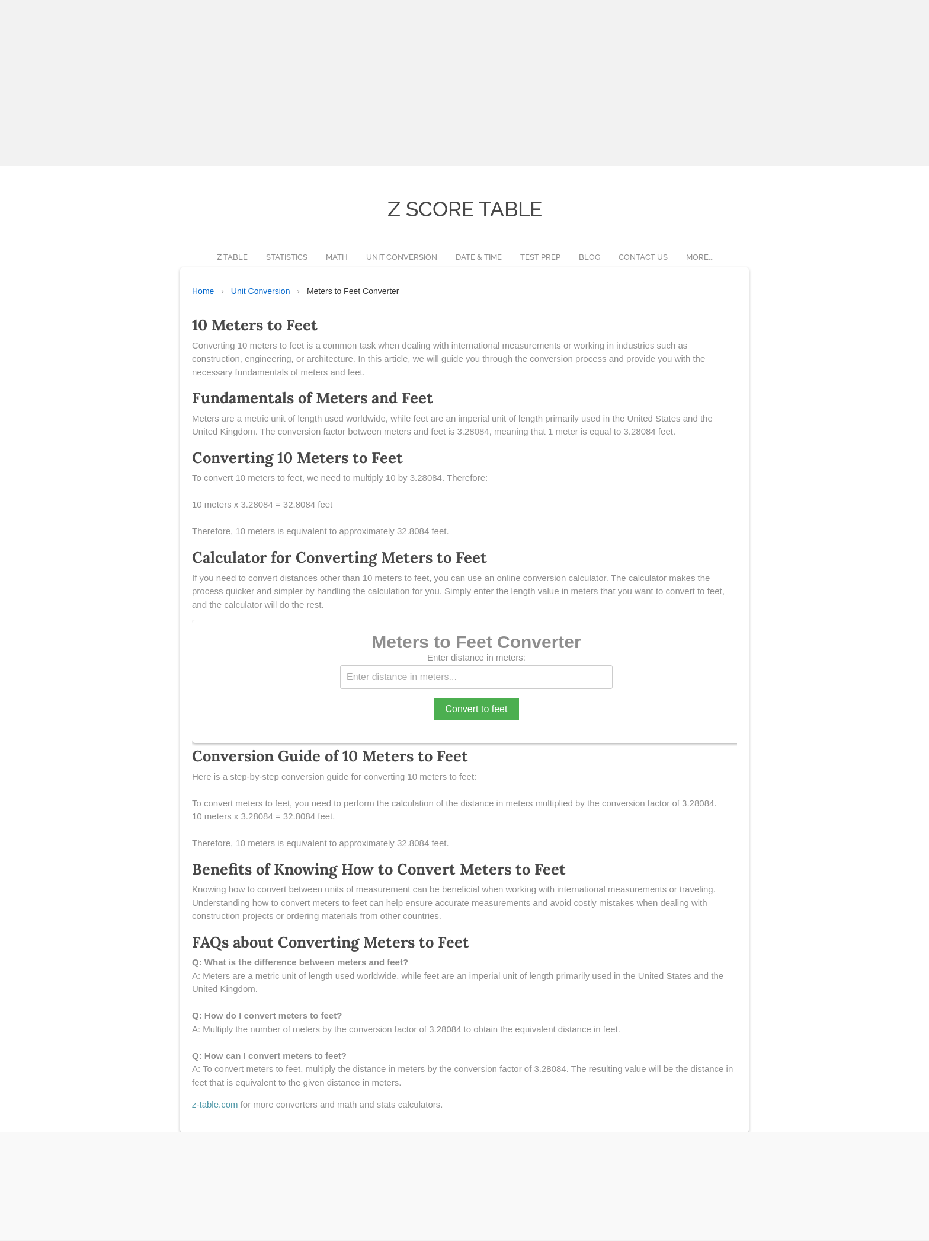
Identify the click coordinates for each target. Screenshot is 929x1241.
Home (203, 291)
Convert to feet (477, 709)
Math (337, 257)
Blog (589, 257)
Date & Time (479, 257)
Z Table (232, 257)
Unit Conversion (401, 257)
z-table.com (215, 1105)
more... (700, 257)
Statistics (286, 257)
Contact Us (643, 257)
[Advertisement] (355, 83)
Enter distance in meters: (476, 658)
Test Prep (540, 257)
